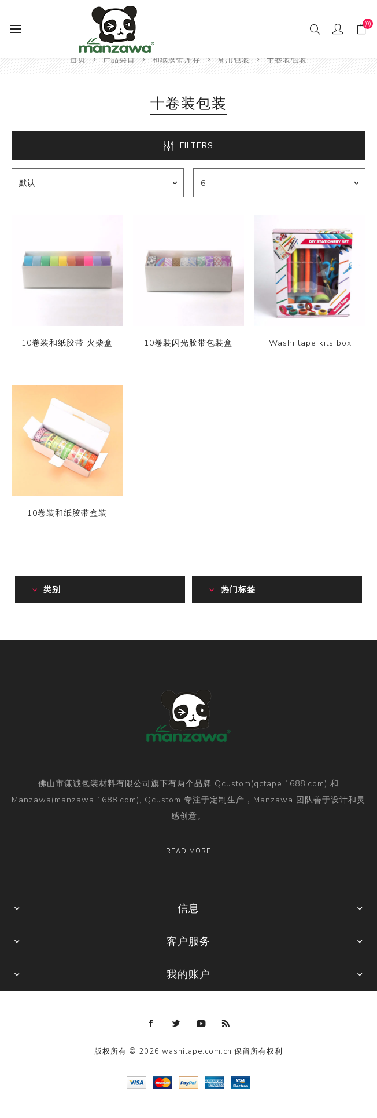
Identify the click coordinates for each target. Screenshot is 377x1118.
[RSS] (226, 1023)
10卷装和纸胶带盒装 (67, 513)
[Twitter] (176, 1023)
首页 (78, 59)
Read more (188, 851)
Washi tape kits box (310, 343)
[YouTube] (201, 1023)
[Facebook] (151, 1023)
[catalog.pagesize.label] (279, 182)
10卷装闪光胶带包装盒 (188, 343)
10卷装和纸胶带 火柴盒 (67, 343)
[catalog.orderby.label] (98, 182)
